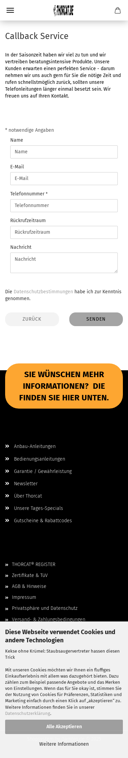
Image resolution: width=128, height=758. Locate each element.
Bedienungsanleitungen (35, 459)
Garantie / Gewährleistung (38, 471)
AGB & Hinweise (29, 586)
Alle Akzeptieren (64, 727)
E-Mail (17, 167)
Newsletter (21, 484)
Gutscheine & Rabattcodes (38, 521)
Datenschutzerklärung (27, 713)
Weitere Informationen (64, 744)
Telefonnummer (28, 194)
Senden (96, 319)
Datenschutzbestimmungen (43, 292)
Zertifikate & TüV (30, 575)
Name (16, 140)
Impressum (24, 597)
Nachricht (20, 247)
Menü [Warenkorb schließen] (10, 10)
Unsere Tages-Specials (34, 508)
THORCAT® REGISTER (33, 564)
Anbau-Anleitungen (30, 446)
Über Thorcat (23, 496)
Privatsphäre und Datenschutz (44, 608)
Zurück (32, 319)
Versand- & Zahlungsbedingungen (48, 619)
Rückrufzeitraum (28, 220)
